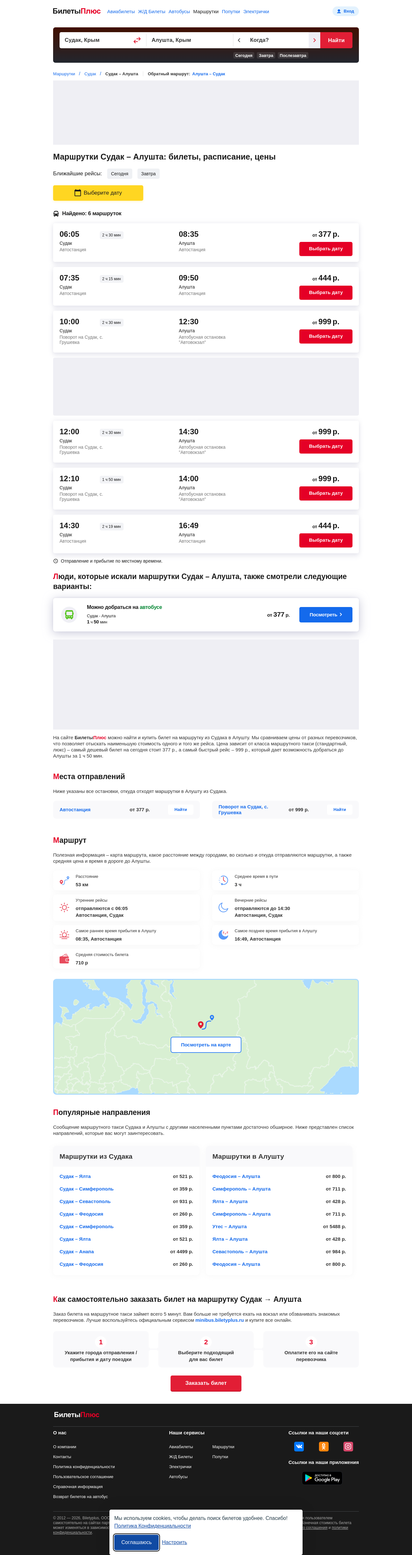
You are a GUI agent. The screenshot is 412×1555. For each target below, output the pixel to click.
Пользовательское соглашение (83, 1476)
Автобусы (179, 11)
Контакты (62, 1456)
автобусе (151, 607)
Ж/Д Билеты (151, 11)
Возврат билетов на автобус (80, 1496)
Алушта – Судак (208, 73)
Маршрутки (206, 11)
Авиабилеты (121, 11)
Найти (336, 40)
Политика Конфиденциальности (152, 1526)
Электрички (256, 11)
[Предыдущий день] (239, 40)
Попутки (231, 11)
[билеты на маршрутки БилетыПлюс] (77, 1415)
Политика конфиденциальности (84, 1466)
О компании (64, 1446)
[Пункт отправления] (103, 40)
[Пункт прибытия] (189, 40)
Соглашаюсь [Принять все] (136, 1542)
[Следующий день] (314, 40)
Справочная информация (78, 1486)
